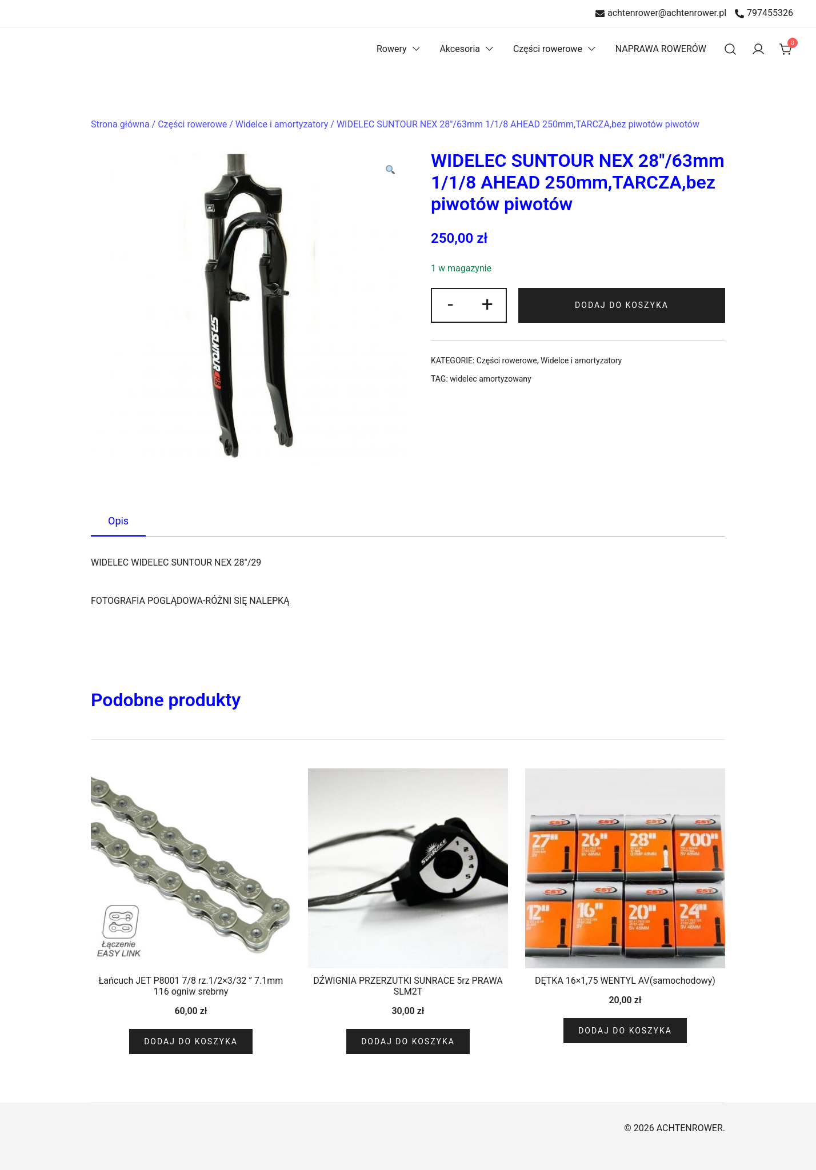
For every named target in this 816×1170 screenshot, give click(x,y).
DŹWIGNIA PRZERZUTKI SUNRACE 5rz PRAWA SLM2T (407, 986)
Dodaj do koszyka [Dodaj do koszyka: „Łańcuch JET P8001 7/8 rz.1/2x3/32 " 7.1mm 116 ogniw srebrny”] (191, 1041)
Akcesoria (459, 48)
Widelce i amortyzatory (282, 124)
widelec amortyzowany (490, 378)
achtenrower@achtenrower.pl (660, 13)
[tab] (118, 521)
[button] (390, 171)
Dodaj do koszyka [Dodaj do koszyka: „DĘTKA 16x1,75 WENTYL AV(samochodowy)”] (625, 1030)
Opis (118, 521)
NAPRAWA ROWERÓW (660, 48)
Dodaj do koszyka (623, 305)
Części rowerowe (547, 48)
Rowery (392, 48)
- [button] (451, 304)
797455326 (764, 13)
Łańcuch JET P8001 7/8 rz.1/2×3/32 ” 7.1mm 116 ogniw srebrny (191, 986)
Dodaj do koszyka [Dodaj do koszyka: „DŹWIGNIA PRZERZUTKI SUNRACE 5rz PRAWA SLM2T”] (408, 1041)
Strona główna (120, 124)
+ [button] (489, 304)
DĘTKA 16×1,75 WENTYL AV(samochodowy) (625, 980)
